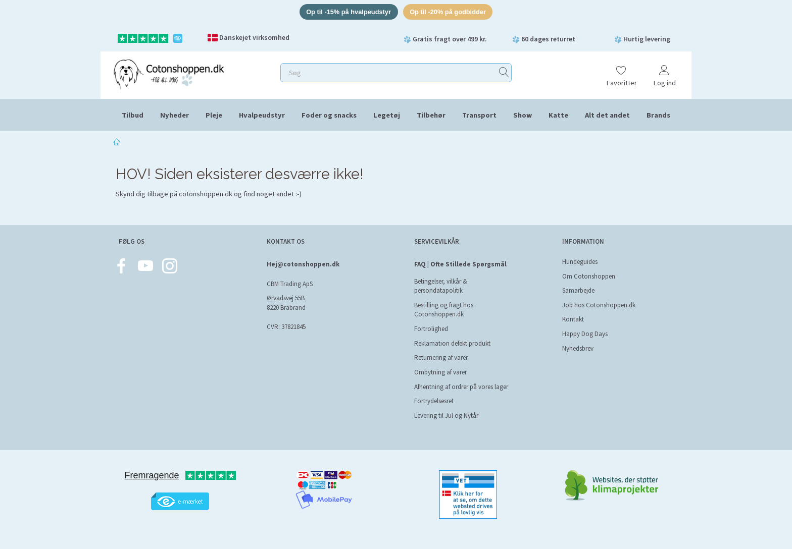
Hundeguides (580, 261)
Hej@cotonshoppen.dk (303, 264)
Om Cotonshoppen (588, 276)
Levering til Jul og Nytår (446, 415)
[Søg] (504, 73)
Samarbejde (578, 290)
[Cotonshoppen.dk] (168, 73)
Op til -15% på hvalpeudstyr (348, 12)
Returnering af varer (441, 357)
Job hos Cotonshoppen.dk (598, 305)
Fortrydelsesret (434, 401)
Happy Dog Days (585, 334)
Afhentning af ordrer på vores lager (461, 386)
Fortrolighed (431, 328)
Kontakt (573, 319)
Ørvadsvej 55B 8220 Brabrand (286, 303)
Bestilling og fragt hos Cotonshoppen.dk (443, 310)
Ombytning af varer (440, 372)
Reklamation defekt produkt (452, 343)
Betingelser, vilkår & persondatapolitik (440, 286)
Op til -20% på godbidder (448, 12)
